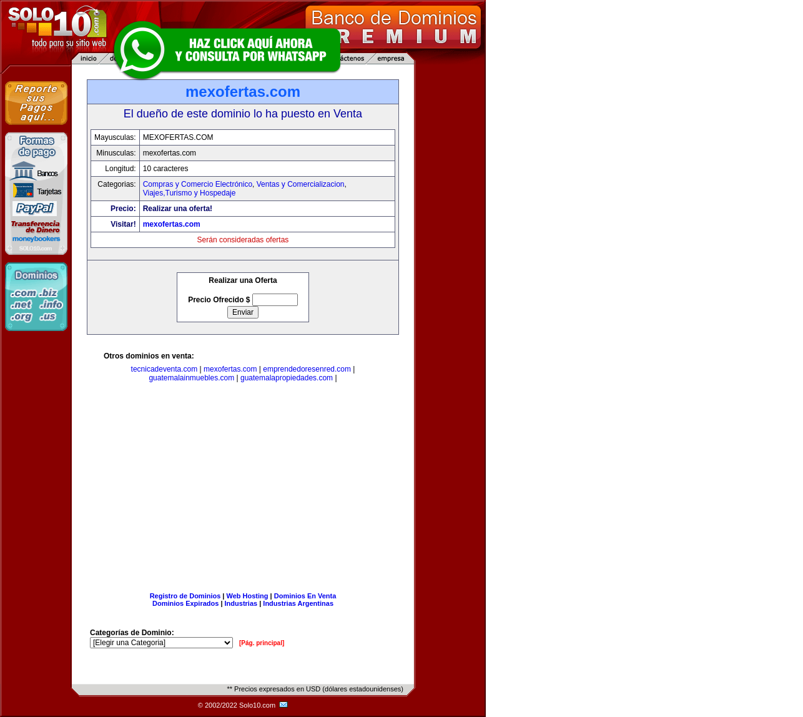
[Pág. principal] (261, 643)
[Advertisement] (243, 489)
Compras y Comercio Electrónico (197, 184)
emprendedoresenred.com (307, 369)
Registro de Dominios (185, 596)
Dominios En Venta (305, 596)
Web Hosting (247, 596)
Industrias (241, 603)
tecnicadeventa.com (164, 369)
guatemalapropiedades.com (286, 377)
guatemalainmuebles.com (191, 377)
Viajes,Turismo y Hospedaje (189, 193)
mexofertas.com (171, 224)
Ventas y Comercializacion (301, 184)
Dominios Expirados (185, 603)
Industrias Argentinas (298, 603)
